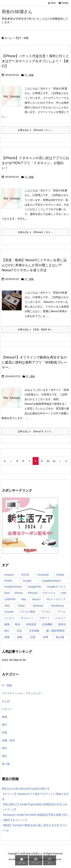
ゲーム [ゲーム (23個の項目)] (62, 611)
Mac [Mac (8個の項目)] (23, 599)
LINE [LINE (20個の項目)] (63, 592)
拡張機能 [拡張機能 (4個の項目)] (47, 624)
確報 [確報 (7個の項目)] (19, 637)
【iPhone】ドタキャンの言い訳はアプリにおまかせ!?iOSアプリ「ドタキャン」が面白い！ (35, 163)
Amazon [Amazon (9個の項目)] (9, 574)
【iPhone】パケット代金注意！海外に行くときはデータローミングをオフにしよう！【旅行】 (35, 61)
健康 (4, 716)
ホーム (8, 38)
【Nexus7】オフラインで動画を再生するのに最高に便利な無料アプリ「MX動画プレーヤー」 (34, 362)
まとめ (6, 701)
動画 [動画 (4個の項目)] (17, 624)
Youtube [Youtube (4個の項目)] (9, 611)
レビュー (7, 708)
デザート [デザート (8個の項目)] (44, 618)
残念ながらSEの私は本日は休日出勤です (26, 788)
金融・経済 (8, 740)
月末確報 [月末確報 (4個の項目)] (34, 630)
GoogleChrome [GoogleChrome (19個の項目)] (13, 586)
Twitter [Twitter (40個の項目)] (21, 605)
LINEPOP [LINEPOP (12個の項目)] (10, 599)
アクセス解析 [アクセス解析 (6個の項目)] (27, 611)
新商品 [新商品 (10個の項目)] (62, 624)
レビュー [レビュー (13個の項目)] (60, 618)
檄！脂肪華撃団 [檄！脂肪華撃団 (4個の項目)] (55, 630)
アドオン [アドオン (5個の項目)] (46, 611)
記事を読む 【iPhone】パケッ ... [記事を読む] (35, 130)
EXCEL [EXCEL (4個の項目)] (25, 574)
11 (54, 460)
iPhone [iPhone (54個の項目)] (19, 592)
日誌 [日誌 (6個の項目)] (19, 630)
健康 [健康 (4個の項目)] (7, 624)
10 (47, 460)
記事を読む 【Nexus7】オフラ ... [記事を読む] (35, 431)
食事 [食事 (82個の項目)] (45, 637)
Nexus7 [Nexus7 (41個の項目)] (36, 599)
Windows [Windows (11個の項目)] (38, 605)
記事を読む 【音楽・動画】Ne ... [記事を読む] (35, 329)
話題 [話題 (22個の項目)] (32, 637)
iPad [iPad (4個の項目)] (7, 592)
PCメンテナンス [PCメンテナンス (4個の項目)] (56, 599)
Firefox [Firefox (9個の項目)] (8, 580)
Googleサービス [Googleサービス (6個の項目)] (56, 586)
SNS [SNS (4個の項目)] (7, 605)
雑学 (4, 748)
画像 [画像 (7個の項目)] (7, 637)
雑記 (4, 755)
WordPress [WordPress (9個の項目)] (57, 605)
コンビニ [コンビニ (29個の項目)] (9, 618)
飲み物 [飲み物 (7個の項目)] (60, 637)
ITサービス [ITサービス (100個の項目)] (49, 592)
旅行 (4, 724)
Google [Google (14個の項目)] (27, 580)
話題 (4, 732)
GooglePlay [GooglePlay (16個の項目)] (34, 586)
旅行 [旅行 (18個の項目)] (7, 630)
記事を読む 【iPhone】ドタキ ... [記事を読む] (35, 232)
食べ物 (6, 763)
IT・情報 (29, 75)
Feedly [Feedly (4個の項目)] (60, 574)
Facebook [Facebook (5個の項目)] (43, 574)
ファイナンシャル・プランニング (21, 693)
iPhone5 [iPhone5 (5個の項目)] (32, 592)
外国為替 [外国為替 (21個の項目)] (31, 624)
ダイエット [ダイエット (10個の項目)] (27, 618)
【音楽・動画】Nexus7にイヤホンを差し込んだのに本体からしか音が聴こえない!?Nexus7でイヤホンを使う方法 (34, 265)
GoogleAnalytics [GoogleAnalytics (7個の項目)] (51, 580)
